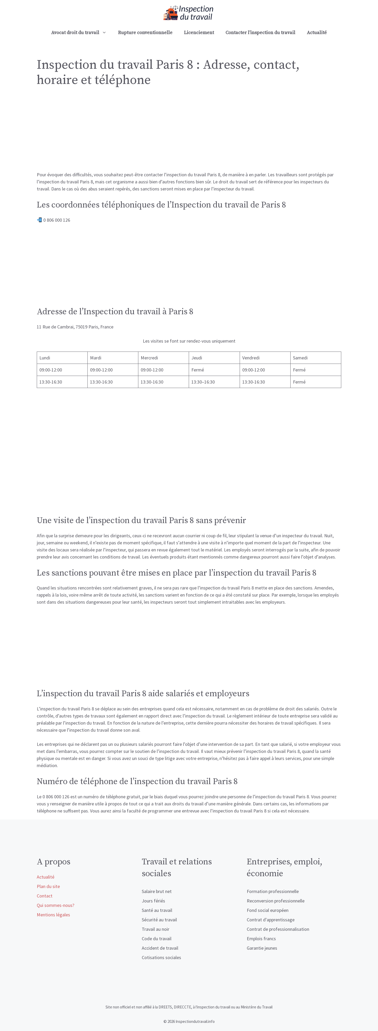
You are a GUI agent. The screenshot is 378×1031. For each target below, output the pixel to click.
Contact (44, 896)
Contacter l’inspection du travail (260, 33)
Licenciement (199, 33)
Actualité (317, 33)
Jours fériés (153, 901)
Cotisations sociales (161, 957)
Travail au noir (155, 929)
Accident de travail (160, 948)
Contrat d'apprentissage (271, 920)
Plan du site (48, 886)
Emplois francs (261, 939)
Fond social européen (267, 910)
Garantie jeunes (262, 948)
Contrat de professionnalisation (278, 929)
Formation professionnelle (273, 891)
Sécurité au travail (159, 920)
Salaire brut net (157, 891)
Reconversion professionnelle (275, 901)
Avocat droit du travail (81, 32)
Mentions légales (53, 915)
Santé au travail (157, 910)
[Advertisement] (189, 132)
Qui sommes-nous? (55, 905)
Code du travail (156, 939)
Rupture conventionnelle (145, 33)
